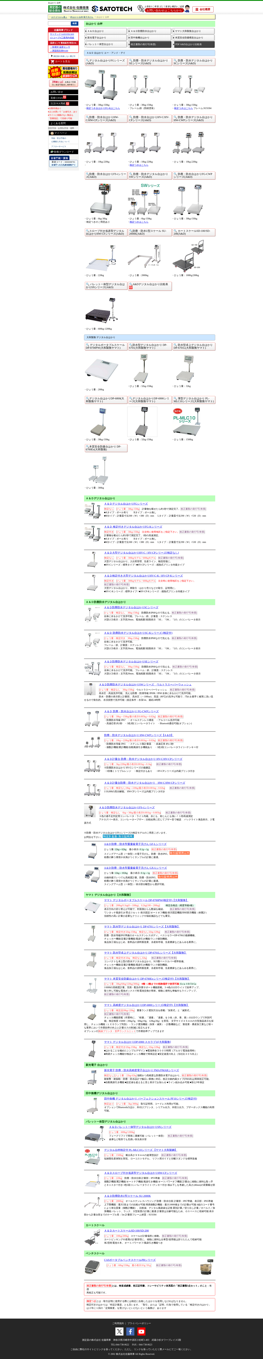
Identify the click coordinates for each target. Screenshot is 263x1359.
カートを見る (60, 61)
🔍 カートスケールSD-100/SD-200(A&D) (192, 232)
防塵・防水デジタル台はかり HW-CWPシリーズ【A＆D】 (139, 735)
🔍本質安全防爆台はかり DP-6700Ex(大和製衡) (103, 448)
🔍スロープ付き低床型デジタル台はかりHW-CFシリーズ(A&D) (105, 232)
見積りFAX (58, 97)
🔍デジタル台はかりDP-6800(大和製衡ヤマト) (105, 400)
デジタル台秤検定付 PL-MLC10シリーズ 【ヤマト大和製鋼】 (140, 1150)
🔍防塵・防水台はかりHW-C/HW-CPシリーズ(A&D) (102, 119)
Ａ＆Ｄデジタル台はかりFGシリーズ (126, 503)
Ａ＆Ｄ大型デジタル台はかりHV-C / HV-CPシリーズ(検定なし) (141, 552)
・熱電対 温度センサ (60, 47)
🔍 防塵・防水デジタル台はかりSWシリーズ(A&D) (148, 175)
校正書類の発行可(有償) (143, 44)
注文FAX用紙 (59, 103)
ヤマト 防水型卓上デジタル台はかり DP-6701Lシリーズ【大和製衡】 (145, 952)
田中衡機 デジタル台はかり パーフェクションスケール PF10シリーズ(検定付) (150, 1098)
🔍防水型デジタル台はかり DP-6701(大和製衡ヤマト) (148, 346)
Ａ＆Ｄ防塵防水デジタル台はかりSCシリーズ (131, 607)
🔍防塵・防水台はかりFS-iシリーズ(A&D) (106, 175)
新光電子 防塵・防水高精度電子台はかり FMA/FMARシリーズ (141, 1070)
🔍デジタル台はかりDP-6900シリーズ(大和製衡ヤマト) (149, 400)
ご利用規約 (118, 1323)
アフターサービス (58, 146)
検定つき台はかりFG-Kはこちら (103, 108)
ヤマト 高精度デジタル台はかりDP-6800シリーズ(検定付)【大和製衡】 (146, 1005)
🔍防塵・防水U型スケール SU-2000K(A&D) (147, 232)
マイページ (58, 133)
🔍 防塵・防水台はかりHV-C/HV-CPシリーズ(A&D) (149, 119)
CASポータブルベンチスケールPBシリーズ (130, 1260)
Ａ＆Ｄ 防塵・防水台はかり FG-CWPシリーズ (131, 711)
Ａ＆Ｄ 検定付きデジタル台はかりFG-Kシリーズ (133, 526)
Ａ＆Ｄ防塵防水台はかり (143, 31)
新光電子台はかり (96, 37)
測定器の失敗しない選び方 (64, 56)
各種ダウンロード (62, 151)
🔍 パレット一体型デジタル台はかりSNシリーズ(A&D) (105, 286)
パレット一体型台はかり (100, 44)
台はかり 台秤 (54, 3)
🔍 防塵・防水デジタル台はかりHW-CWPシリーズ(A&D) (193, 119)
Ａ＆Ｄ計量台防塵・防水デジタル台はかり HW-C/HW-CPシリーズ (144, 782)
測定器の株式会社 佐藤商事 (96, 1340)
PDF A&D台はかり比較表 (188, 44)
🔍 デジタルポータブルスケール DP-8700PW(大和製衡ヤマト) (105, 346)
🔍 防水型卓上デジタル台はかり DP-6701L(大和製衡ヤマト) (193, 346)
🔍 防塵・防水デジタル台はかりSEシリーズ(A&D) (148, 62)
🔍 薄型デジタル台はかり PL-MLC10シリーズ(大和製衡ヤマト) (194, 400)
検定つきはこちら (183, 108)
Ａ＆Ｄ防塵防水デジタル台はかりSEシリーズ (131, 661)
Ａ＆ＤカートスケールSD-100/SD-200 (126, 1230)
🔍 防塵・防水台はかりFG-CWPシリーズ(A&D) (193, 175)
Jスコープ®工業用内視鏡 (62, 37)
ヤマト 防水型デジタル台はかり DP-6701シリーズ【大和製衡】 (142, 926)
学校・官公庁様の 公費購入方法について (60, 140)
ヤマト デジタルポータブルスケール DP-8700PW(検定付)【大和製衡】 (146, 900)
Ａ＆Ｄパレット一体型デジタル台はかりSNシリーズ (140, 1127)
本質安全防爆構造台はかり (189, 37)
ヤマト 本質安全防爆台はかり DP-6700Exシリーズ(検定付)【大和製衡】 (147, 978)
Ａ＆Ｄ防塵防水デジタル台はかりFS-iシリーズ (127, 807)
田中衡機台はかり (140, 37)
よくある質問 (58, 123)
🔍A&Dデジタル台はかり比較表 (148, 286)
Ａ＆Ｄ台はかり (95, 31)
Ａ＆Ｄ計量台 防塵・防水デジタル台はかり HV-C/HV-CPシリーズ (143, 759)
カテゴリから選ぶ (59, 17)
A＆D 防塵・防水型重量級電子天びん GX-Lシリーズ (135, 867)
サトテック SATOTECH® (62, 34)
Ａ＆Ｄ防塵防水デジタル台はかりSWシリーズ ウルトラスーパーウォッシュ (145, 684)
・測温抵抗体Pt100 (59, 50)
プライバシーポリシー (139, 1323)
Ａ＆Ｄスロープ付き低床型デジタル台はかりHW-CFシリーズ (140, 1173)
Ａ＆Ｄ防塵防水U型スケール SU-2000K (127, 1195)
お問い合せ (56, 92)
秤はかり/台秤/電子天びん (81, 17)
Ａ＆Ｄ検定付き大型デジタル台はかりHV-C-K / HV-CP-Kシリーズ (143, 575)
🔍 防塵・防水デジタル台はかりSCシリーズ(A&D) (193, 62)
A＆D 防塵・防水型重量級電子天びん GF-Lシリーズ (135, 844)
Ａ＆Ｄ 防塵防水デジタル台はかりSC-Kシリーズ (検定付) (138, 632)
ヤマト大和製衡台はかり (188, 31)
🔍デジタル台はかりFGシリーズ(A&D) (105, 62)
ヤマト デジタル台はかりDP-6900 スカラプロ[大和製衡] (137, 1042)
